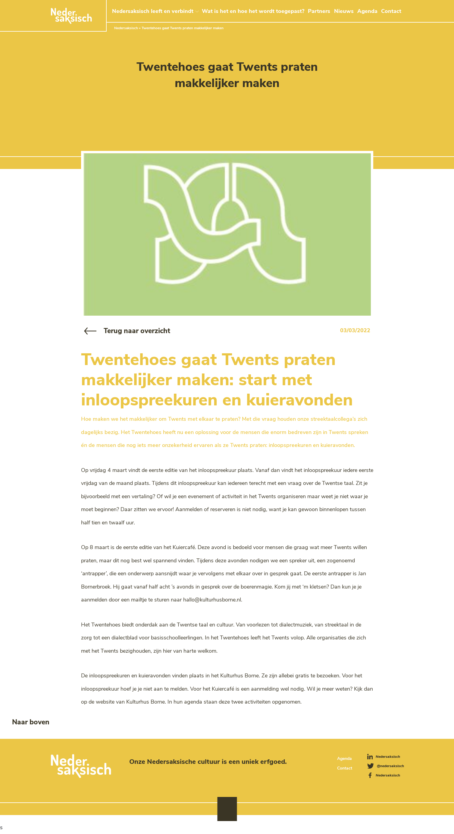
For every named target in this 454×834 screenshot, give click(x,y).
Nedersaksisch (126, 28)
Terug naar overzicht (137, 331)
